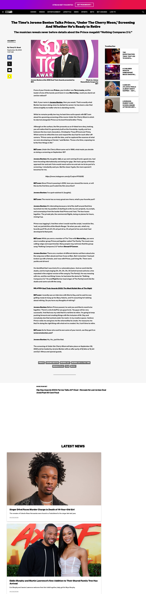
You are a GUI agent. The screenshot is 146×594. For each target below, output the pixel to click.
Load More (73, 567)
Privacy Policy (109, 593)
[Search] (143, 12)
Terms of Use (87, 593)
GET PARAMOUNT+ (84, 5)
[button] (9, 57)
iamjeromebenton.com (43, 333)
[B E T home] (8, 13)
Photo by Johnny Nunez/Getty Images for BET (89, 82)
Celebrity (11, 41)
